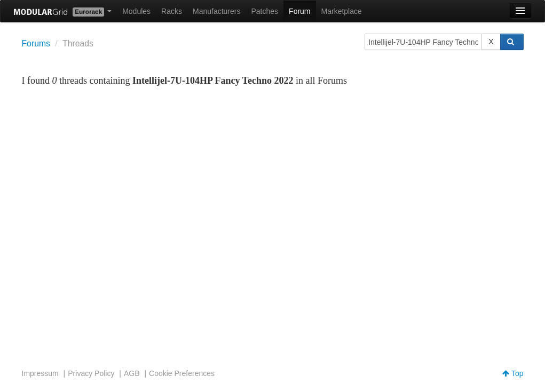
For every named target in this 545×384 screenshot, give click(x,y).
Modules (136, 11)
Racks (171, 11)
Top (512, 373)
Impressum (40, 373)
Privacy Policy (91, 373)
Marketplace (341, 11)
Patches (264, 11)
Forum (299, 11)
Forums (36, 43)
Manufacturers (216, 11)
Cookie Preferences (182, 373)
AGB (132, 373)
